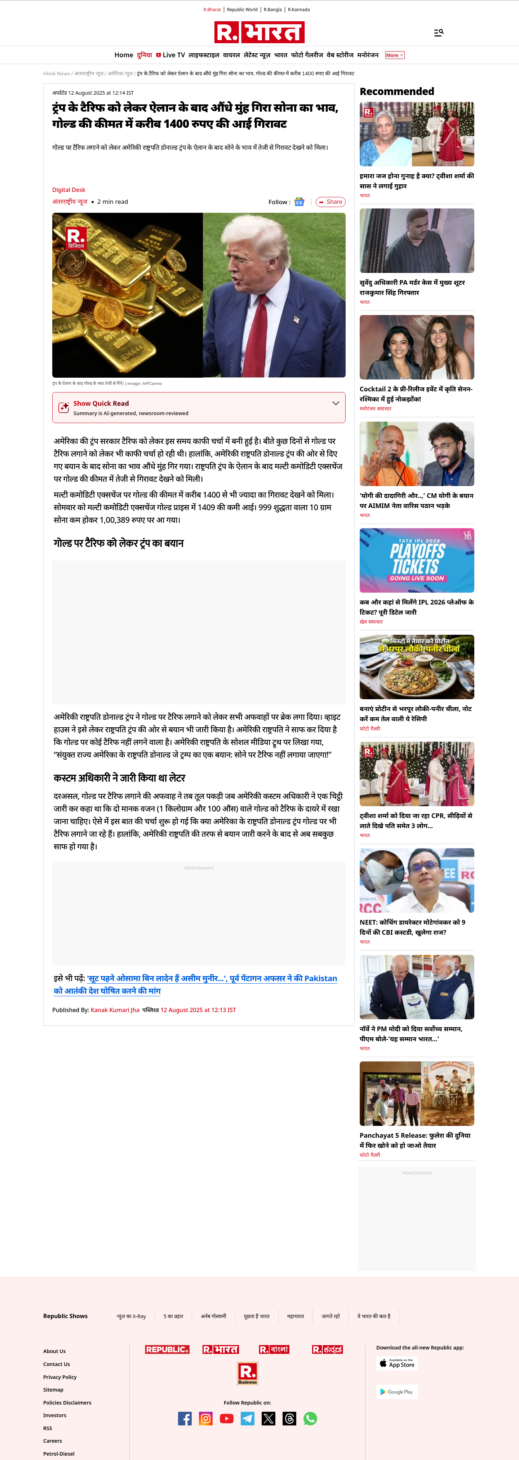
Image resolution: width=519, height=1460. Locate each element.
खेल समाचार (371, 622)
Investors (54, 1415)
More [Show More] (395, 55)
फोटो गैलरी (370, 728)
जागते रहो (330, 1316)
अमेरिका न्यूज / (122, 73)
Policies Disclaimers (67, 1402)
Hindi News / (58, 73)
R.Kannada (299, 9)
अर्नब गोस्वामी (213, 1316)
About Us (54, 1351)
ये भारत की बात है (374, 1316)
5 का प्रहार (173, 1316)
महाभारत (295, 1316)
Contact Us (56, 1364)
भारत (365, 195)
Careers (52, 1440)
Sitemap (53, 1389)
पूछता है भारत (257, 1316)
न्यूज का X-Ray (131, 1316)
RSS (47, 1428)
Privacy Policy (60, 1377)
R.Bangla (273, 9)
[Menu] (435, 32)
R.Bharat (212, 9)
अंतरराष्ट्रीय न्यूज (69, 201)
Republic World (242, 9)
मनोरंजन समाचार (375, 408)
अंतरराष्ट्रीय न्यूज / (90, 73)
